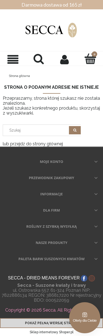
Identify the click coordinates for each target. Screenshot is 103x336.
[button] (13, 59)
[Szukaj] (75, 130)
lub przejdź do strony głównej (33, 143)
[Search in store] (37, 130)
